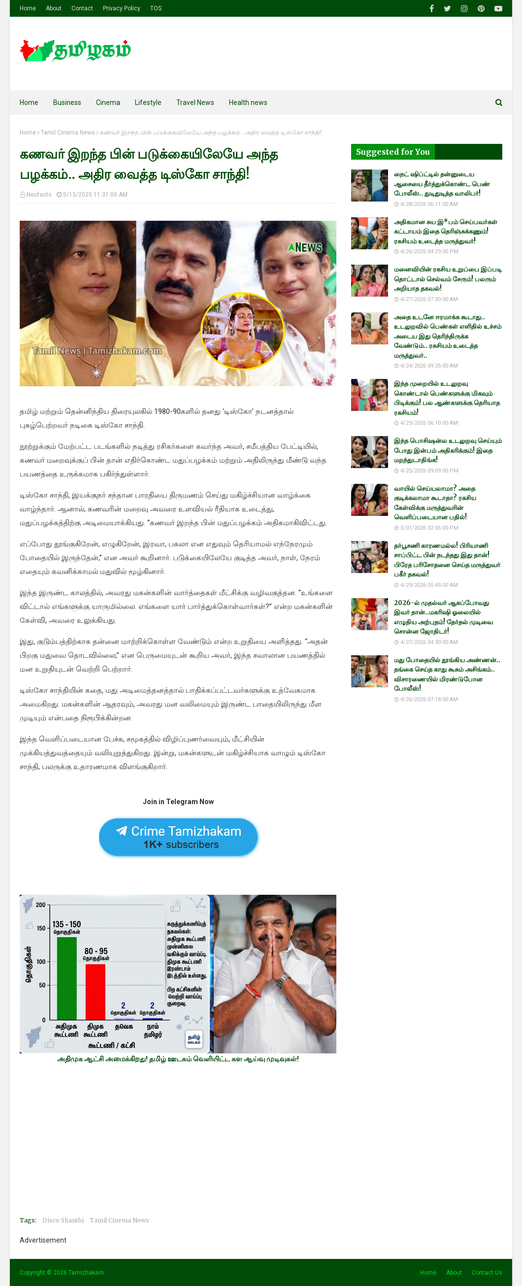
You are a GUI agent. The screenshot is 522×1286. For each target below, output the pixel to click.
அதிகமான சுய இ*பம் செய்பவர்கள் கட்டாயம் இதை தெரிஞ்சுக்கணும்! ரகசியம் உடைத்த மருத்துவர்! (445, 231)
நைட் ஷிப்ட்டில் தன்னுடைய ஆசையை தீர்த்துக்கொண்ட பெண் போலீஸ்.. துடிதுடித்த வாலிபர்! (442, 184)
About (54, 8)
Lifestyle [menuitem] (148, 102)
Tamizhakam (86, 1272)
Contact (82, 8)
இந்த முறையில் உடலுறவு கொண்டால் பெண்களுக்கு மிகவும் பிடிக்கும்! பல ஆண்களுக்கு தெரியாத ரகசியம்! (447, 398)
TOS (156, 8)
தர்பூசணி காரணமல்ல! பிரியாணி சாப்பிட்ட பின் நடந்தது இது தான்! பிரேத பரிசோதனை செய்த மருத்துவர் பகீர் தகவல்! (447, 560)
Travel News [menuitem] (195, 102)
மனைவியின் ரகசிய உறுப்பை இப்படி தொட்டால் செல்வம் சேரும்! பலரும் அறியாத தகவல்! (448, 279)
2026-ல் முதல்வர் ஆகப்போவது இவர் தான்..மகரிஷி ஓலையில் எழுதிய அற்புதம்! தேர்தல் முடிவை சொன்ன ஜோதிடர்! (443, 617)
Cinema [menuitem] (108, 102)
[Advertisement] (178, 1140)
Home (28, 8)
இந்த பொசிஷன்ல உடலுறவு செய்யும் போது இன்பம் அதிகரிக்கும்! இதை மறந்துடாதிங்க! (448, 450)
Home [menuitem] (29, 102)
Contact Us (487, 1272)
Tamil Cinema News (68, 132)
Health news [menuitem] (248, 102)
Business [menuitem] (67, 102)
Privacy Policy (121, 8)
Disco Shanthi (63, 1220)
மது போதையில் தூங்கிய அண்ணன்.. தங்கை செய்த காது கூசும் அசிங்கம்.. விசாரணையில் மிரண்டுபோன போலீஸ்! (447, 674)
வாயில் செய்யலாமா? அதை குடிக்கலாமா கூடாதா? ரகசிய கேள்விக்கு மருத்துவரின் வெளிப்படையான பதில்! (435, 503)
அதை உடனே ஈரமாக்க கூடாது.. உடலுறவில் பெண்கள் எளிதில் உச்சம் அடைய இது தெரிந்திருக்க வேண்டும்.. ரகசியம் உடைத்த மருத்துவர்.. (447, 336)
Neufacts (39, 194)
